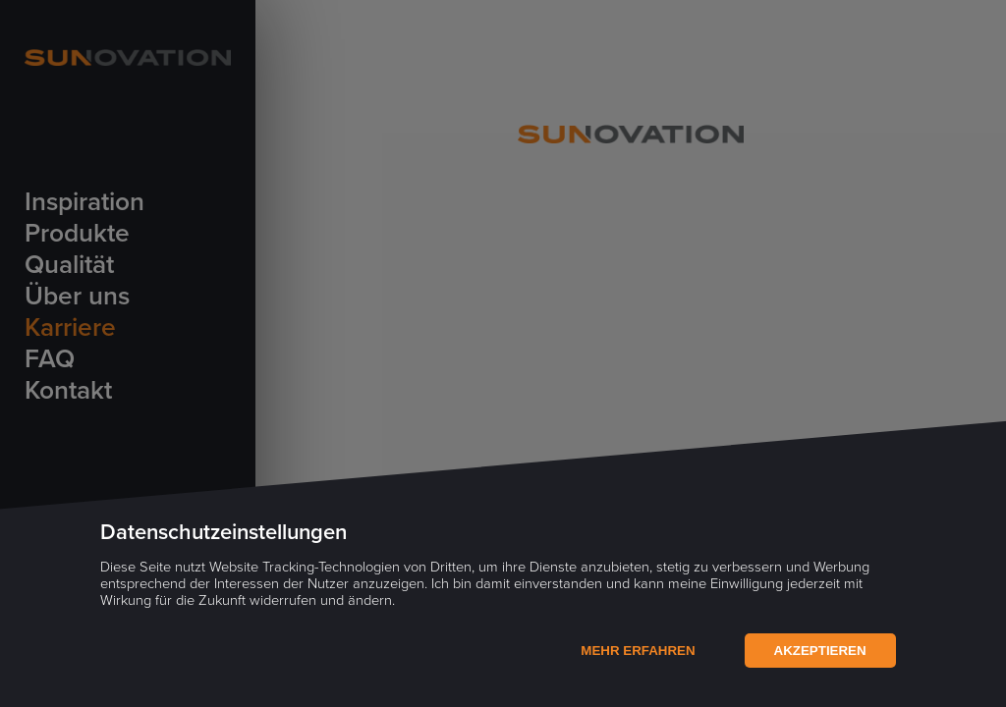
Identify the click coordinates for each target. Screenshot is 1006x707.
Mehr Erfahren (638, 650)
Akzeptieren (820, 650)
